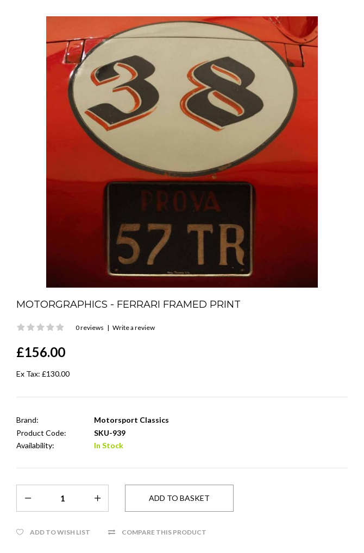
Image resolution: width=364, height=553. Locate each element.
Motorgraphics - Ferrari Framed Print (128, 304)
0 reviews (90, 327)
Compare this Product (164, 532)
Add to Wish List (60, 532)
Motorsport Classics (131, 419)
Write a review (133, 327)
